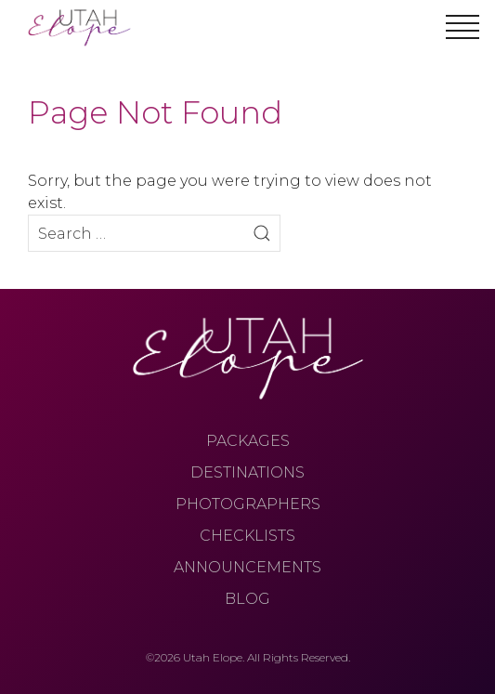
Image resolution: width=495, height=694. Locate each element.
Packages (248, 441)
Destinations (247, 472)
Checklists (247, 535)
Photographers (248, 504)
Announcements (247, 567)
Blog (247, 599)
